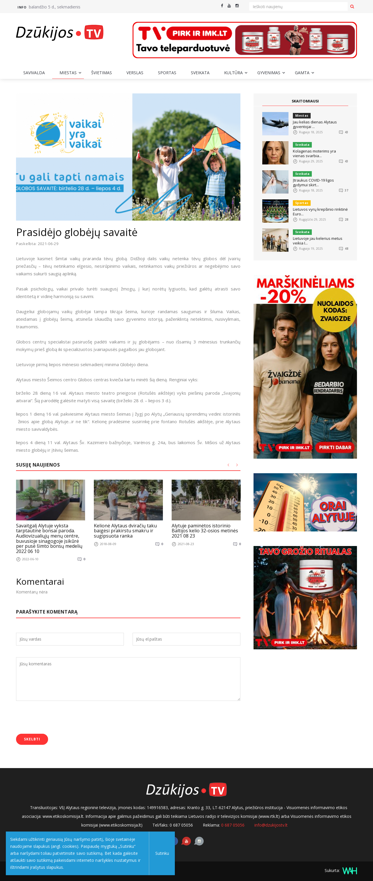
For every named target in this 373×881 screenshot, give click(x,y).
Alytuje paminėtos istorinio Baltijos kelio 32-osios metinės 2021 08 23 (205, 530)
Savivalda (34, 72)
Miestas (68, 72)
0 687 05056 (232, 824)
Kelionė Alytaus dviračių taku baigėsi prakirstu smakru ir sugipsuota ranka (125, 530)
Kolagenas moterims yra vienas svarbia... (314, 153)
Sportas (167, 72)
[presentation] (60, 718)
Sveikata (200, 72)
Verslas (134, 72)
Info (21, 7)
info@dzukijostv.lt (271, 824)
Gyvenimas (268, 72)
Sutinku (161, 853)
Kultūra (233, 72)
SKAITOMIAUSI (305, 101)
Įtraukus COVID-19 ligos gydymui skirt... (313, 182)
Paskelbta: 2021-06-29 (37, 244)
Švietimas (101, 72)
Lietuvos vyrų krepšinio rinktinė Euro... (320, 212)
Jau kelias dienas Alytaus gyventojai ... (315, 124)
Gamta (302, 72)
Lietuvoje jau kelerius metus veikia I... (317, 241)
